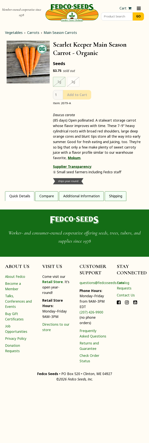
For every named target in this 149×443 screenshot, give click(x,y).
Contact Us (126, 351)
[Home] (72, 12)
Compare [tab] (46, 196)
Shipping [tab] (115, 196)
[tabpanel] (74, 229)
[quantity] (58, 95)
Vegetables (14, 32)
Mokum (74, 157)
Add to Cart (77, 94)
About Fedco (15, 332)
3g (73, 81)
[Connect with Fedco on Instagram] (127, 358)
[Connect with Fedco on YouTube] (135, 358)
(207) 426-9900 (91, 368)
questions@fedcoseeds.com (102, 338)
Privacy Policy (15, 394)
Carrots (33, 32)
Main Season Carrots (60, 32)
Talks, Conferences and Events (18, 357)
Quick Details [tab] (19, 196)
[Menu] (139, 8)
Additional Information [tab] (81, 196)
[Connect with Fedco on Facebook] (119, 358)
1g (59, 81)
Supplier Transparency (72, 166)
